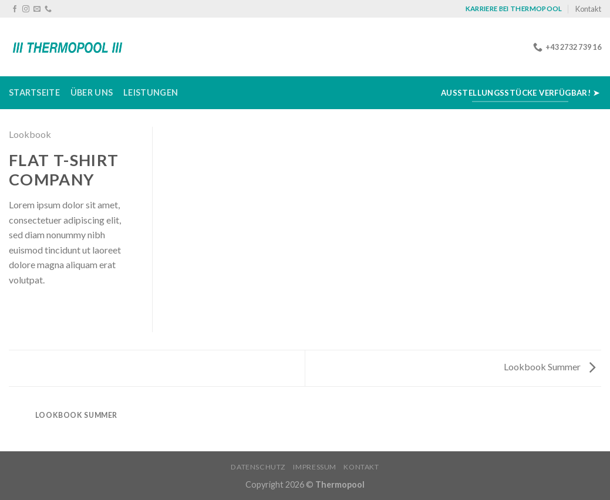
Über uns (91, 92)
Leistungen (150, 92)
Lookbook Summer (549, 366)
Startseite (34, 92)
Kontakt (588, 8)
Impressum (314, 466)
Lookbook (30, 134)
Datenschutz (258, 466)
